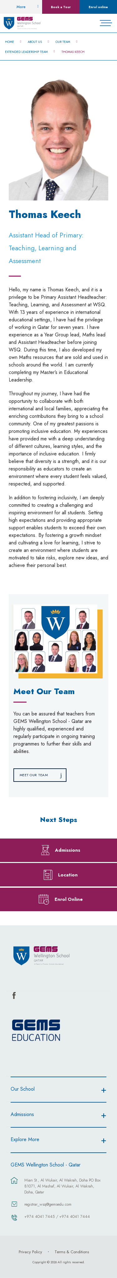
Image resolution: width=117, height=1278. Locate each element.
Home (9, 42)
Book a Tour (61, 7)
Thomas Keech (73, 52)
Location (68, 874)
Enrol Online (69, 899)
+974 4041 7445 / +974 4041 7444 (57, 1216)
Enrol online (98, 7)
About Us (35, 42)
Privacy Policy (30, 1252)
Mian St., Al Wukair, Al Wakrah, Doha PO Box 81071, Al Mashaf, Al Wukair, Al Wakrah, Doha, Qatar (62, 1186)
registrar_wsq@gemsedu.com (47, 1204)
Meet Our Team (34, 774)
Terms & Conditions (72, 1252)
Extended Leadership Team (26, 52)
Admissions (67, 850)
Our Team (63, 42)
